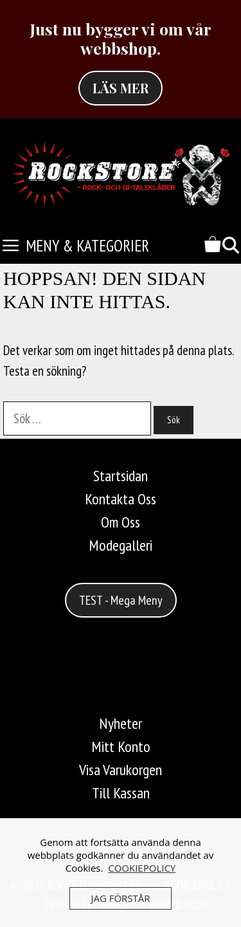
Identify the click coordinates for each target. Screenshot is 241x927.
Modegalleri (120, 545)
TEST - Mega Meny (121, 600)
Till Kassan (121, 793)
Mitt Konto (120, 747)
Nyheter (120, 723)
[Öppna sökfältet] (230, 246)
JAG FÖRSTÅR (120, 898)
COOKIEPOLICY (141, 867)
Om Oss (120, 522)
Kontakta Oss (120, 499)
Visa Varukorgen (120, 770)
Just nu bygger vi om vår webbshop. (120, 38)
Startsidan (120, 476)
